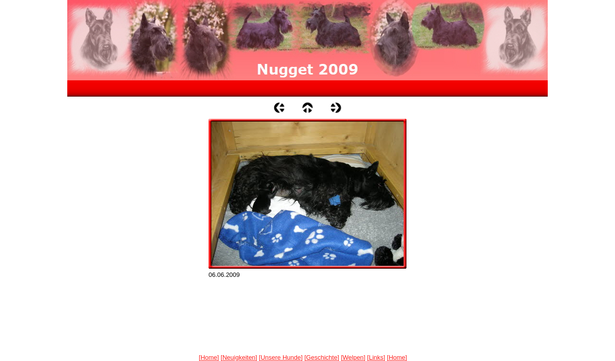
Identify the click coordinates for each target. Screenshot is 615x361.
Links (376, 357)
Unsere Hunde (280, 357)
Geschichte (321, 357)
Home (208, 357)
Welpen (353, 357)
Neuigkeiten (239, 357)
